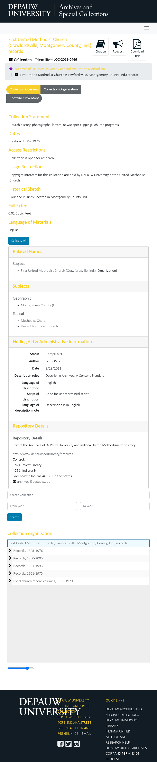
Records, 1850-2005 (28, 558)
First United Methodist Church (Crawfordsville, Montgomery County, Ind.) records (68, 543)
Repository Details (30, 426)
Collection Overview (24, 89)
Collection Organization (61, 89)
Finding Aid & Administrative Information (52, 342)
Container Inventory (24, 98)
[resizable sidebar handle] (20, 668)
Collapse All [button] (19, 240)
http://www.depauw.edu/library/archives (43, 454)
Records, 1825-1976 (28, 551)
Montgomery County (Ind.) (40, 305)
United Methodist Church (39, 326)
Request (118, 46)
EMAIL (86, 734)
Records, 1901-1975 (28, 574)
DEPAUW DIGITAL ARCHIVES (126, 748)
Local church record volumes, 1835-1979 (43, 581)
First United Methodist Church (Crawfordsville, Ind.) (58, 271)
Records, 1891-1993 (28, 566)
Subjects (21, 286)
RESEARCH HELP (118, 743)
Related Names (27, 251)
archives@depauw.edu (33, 482)
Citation (100, 46)
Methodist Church (34, 321)
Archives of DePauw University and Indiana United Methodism (60, 69)
